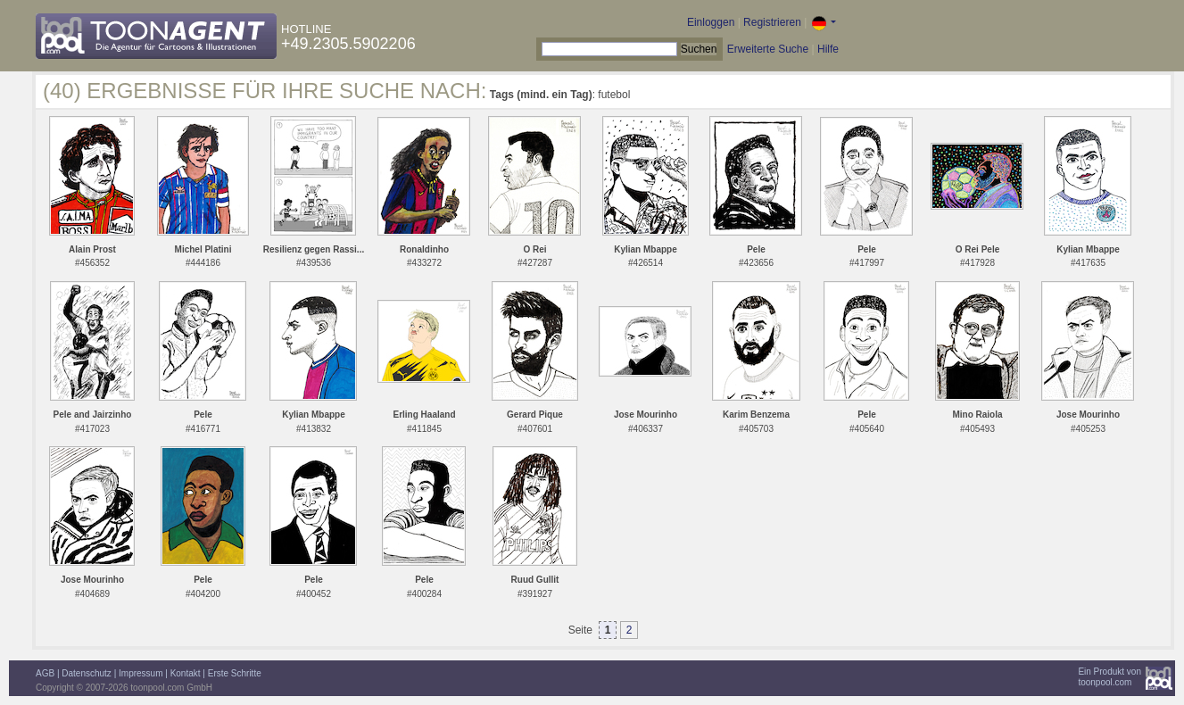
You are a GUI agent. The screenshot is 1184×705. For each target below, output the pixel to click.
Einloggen (710, 22)
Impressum (140, 673)
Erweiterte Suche (767, 49)
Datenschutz (87, 673)
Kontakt (185, 673)
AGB (45, 673)
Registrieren (772, 22)
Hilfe (828, 49)
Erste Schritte (234, 673)
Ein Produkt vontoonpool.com (1109, 677)
